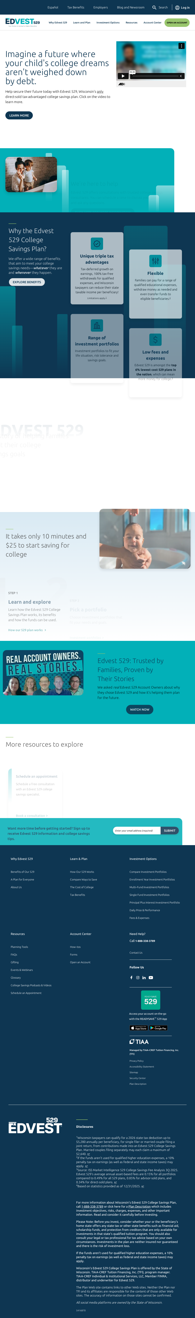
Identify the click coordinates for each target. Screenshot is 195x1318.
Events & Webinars (22, 969)
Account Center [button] (152, 22)
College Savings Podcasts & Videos (31, 985)
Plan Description (138, 1084)
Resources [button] (131, 22)
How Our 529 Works (82, 871)
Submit (153, 830)
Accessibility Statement (142, 1066)
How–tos (75, 946)
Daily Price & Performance (145, 910)
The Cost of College (82, 887)
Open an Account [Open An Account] (177, 23)
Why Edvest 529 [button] (58, 22)
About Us (16, 887)
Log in (182, 7)
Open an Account (80, 962)
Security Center (138, 1078)
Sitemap (134, 1072)
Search (160, 7)
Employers (100, 7)
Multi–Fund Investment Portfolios (149, 887)
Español (53, 7)
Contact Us (136, 952)
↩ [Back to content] (88, 1154)
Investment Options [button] (108, 22)
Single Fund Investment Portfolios (149, 894)
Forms (73, 954)
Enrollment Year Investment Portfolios (152, 879)
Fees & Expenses (139, 917)
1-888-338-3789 (145, 940)
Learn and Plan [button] (81, 22)
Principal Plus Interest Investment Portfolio (155, 902)
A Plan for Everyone (22, 879)
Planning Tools (19, 946)
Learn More (19, 115)
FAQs (14, 954)
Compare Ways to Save (83, 879)
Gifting (15, 962)
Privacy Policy (137, 1061)
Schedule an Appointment (26, 992)
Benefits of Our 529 (22, 871)
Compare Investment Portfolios (148, 871)
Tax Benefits (75, 7)
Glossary (16, 977)
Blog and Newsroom (131, 7)
